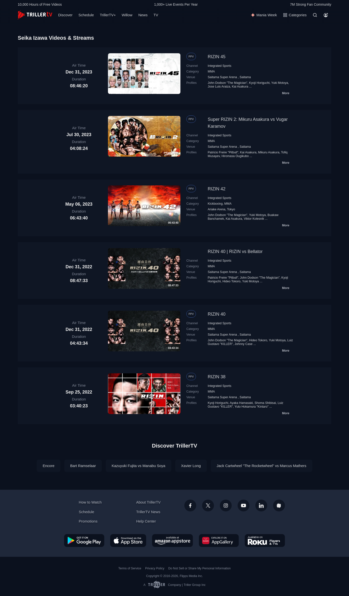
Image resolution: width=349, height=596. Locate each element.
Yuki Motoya (279, 83)
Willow (127, 15)
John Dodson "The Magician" (227, 83)
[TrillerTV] (35, 15)
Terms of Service (129, 568)
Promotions (88, 521)
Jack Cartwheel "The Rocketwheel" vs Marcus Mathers (261, 466)
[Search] (315, 15)
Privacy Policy (154, 568)
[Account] (325, 15)
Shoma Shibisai (265, 403)
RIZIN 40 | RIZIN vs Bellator (235, 251)
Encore (48, 466)
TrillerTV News (148, 512)
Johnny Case (244, 344)
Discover (65, 15)
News (143, 15)
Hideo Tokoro (231, 281)
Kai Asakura (240, 86)
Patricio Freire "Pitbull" (223, 152)
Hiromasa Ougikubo (235, 156)
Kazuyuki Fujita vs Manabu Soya (138, 466)
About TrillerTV (148, 502)
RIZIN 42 (217, 188)
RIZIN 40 (217, 314)
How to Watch (90, 502)
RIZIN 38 (217, 376)
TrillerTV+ (108, 15)
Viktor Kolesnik (254, 218)
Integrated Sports (219, 66)
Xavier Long (191, 466)
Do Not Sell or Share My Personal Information (199, 568)
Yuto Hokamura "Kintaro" (251, 406)
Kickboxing (215, 203)
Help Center (146, 521)
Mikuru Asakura (268, 152)
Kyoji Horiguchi (259, 83)
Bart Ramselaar (83, 466)
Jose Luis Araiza (219, 86)
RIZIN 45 (217, 56)
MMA (211, 71)
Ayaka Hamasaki (241, 403)
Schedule (86, 15)
